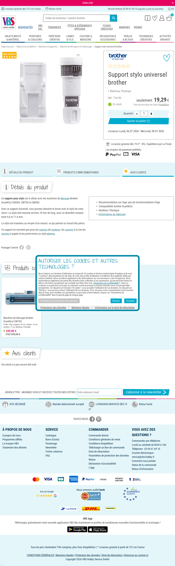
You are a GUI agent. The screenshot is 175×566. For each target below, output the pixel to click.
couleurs (55, 229)
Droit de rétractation (99, 451)
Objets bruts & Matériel (26, 46)
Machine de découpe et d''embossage (76, 46)
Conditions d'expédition (101, 443)
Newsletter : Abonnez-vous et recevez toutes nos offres (40, 392)
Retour (92, 459)
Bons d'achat (52, 439)
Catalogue (51, 435)
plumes (51, 233)
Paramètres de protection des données (109, 455)
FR (171, 9)
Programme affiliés (12, 439)
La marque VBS (10, 443)
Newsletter (51, 447)
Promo (138, 27)
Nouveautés (25, 27)
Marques (124, 27)
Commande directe (98, 435)
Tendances (54, 27)
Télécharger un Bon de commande (106, 447)
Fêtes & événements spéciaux (80, 27)
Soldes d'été (87, 2)
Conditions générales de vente (104, 439)
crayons (43, 229)
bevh (102, 489)
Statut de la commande (144, 464)
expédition (164, 104)
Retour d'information (142, 468)
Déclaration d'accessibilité (102, 463)
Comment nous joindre (144, 460)
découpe (65, 198)
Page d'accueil (7, 46)
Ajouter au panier (138, 121)
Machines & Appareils (48, 46)
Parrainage (51, 443)
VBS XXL (40, 27)
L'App (91, 467)
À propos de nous (11, 435)
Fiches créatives (107, 27)
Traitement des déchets (14, 447)
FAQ (48, 455)
